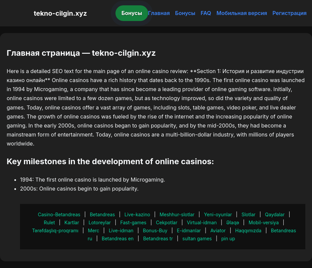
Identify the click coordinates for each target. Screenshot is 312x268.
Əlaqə (232, 222)
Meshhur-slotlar (177, 214)
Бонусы (131, 13)
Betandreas (102, 214)
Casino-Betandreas (59, 214)
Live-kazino (137, 214)
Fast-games (133, 222)
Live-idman (121, 230)
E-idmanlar (189, 230)
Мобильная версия (242, 13)
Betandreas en (118, 238)
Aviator (218, 230)
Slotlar (249, 214)
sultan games (197, 238)
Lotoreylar (100, 222)
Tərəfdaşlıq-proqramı (55, 230)
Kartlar (71, 222)
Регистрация (289, 13)
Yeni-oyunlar (218, 214)
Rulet (49, 222)
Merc (93, 230)
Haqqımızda (248, 230)
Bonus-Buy (155, 230)
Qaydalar (275, 214)
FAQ (206, 13)
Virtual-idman (202, 222)
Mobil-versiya (264, 222)
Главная (159, 13)
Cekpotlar (166, 222)
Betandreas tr (158, 238)
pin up (228, 238)
